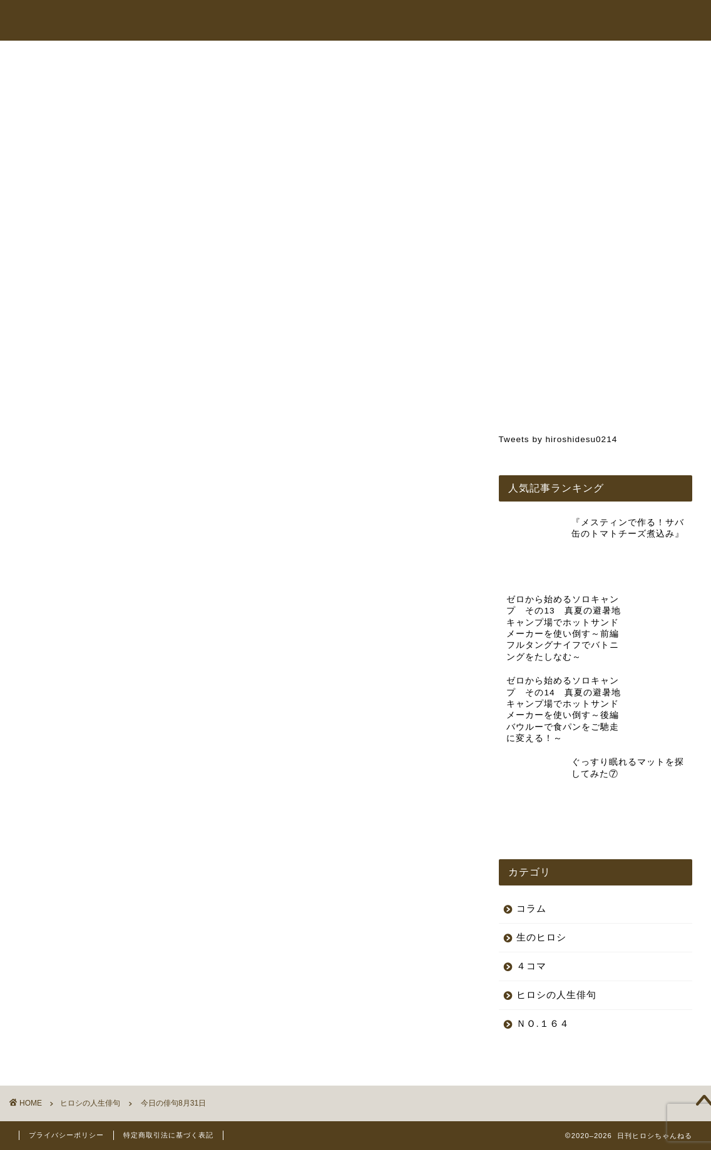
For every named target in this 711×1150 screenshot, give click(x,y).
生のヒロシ (541, 854)
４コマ (531, 882)
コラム (539, 21)
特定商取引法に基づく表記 (168, 1135)
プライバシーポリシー (66, 1135)
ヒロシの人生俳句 (71, 83)
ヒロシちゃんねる (374, 21)
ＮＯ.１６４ (543, 940)
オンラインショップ (467, 21)
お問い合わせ (597, 21)
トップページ (294, 21)
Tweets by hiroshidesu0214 (558, 439)
